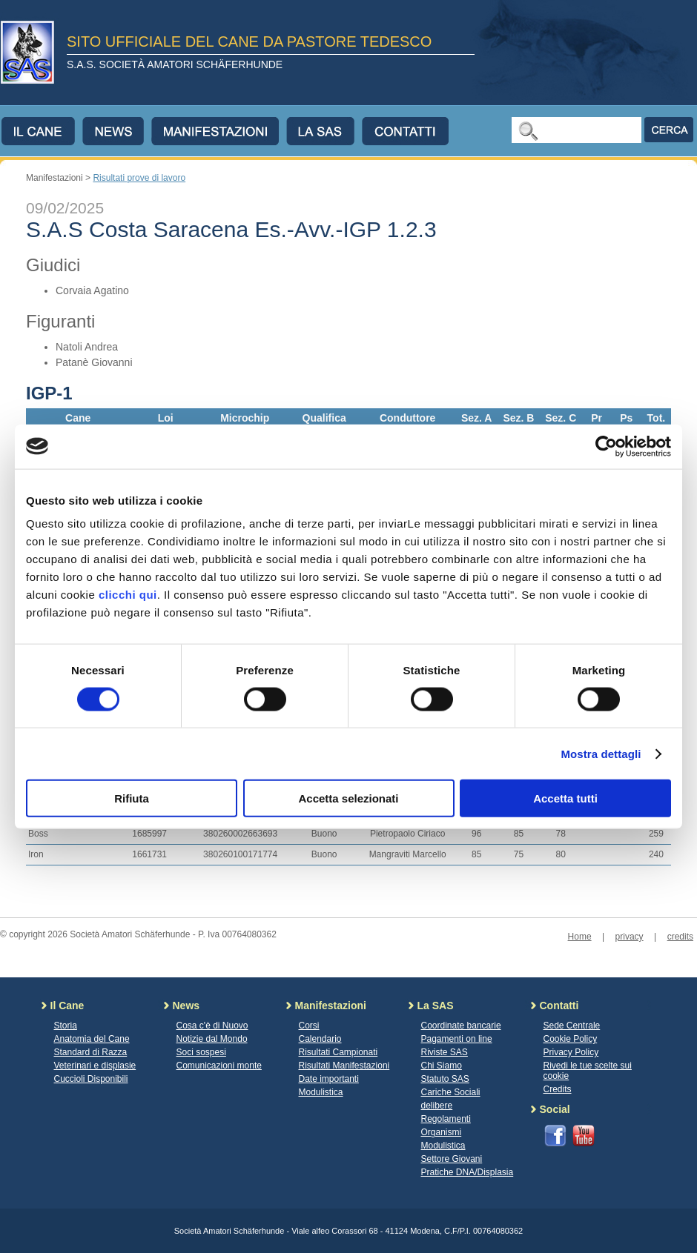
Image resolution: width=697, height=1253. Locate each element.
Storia (65, 1025)
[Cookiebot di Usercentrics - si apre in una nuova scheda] (606, 446)
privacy (629, 936)
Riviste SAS (444, 1052)
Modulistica (321, 1092)
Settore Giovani (452, 1159)
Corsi (309, 1025)
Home (580, 936)
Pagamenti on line (456, 1039)
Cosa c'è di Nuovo (212, 1025)
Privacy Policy (571, 1052)
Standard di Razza (91, 1052)
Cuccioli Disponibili (91, 1079)
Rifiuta (131, 798)
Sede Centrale (572, 1025)
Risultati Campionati (338, 1052)
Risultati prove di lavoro (139, 178)
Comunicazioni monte (219, 1065)
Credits (558, 1089)
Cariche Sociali (450, 1092)
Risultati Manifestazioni (344, 1065)
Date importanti (329, 1079)
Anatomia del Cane (92, 1039)
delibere (437, 1105)
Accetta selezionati (348, 798)
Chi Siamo (441, 1065)
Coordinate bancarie (461, 1025)
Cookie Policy (571, 1039)
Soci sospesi (201, 1052)
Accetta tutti (565, 798)
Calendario (320, 1039)
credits (680, 936)
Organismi (441, 1132)
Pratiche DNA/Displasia (467, 1172)
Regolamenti (446, 1119)
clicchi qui (128, 594)
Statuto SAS (445, 1079)
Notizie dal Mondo (212, 1039)
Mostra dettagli (601, 753)
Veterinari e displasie (95, 1065)
